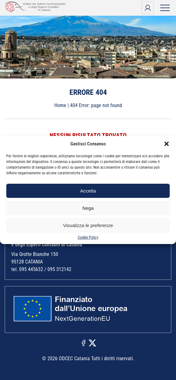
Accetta (88, 190)
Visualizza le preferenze (88, 225)
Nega (88, 208)
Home (60, 105)
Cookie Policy (88, 237)
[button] (166, 144)
